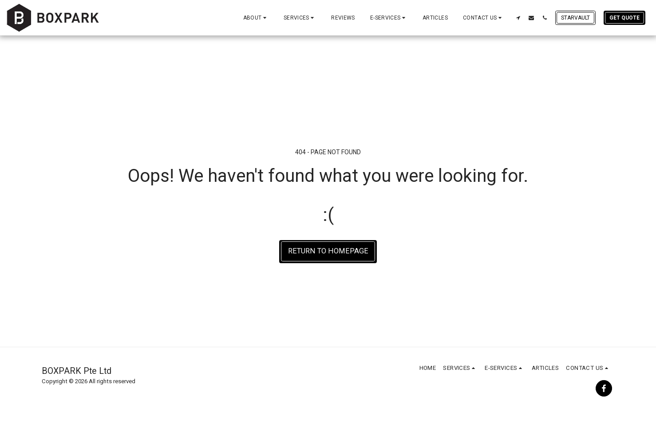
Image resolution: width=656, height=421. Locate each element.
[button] (256, 18)
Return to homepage (328, 251)
